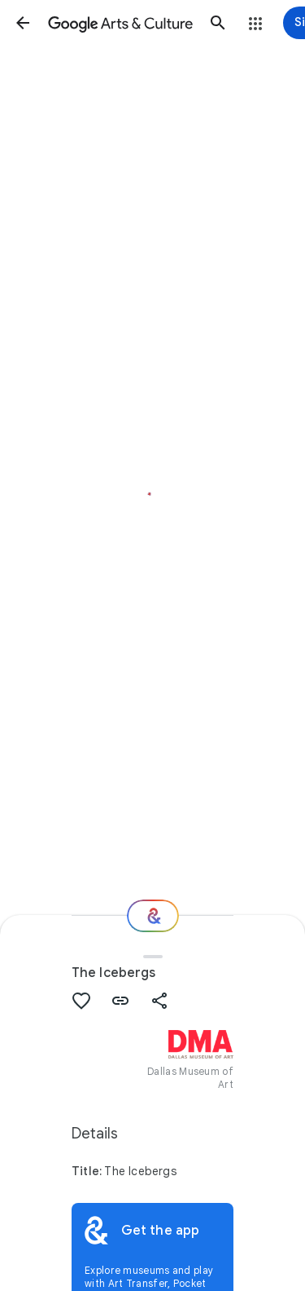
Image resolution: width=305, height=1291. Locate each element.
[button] (22, 22)
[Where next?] (153, 916)
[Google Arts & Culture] (120, 23)
